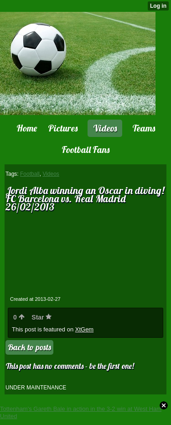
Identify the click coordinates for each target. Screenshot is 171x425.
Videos (50, 174)
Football (30, 174)
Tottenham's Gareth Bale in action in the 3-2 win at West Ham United (80, 412)
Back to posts (29, 347)
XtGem (84, 329)
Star (41, 317)
